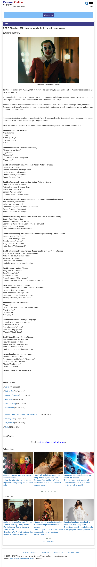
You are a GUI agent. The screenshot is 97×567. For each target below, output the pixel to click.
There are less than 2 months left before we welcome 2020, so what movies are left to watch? (79, 469)
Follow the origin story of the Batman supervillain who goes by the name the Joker (18, 469)
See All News (48, 542)
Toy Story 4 (9, 423)
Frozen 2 (8, 399)
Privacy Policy (73, 552)
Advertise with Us (29, 552)
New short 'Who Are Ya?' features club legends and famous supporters (18, 517)
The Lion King (10, 404)
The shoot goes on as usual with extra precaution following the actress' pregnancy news (48, 517)
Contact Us (58, 552)
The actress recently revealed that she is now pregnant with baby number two (79, 514)
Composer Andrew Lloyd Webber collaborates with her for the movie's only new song (48, 469)
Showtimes (48, 15)
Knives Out (9, 391)
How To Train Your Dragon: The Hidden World (22, 414)
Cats (7, 427)
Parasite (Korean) (12, 395)
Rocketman (9, 408)
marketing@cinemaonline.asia (21, 558)
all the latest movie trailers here (52, 442)
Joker (7, 387)
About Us (45, 552)
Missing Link (10, 419)
